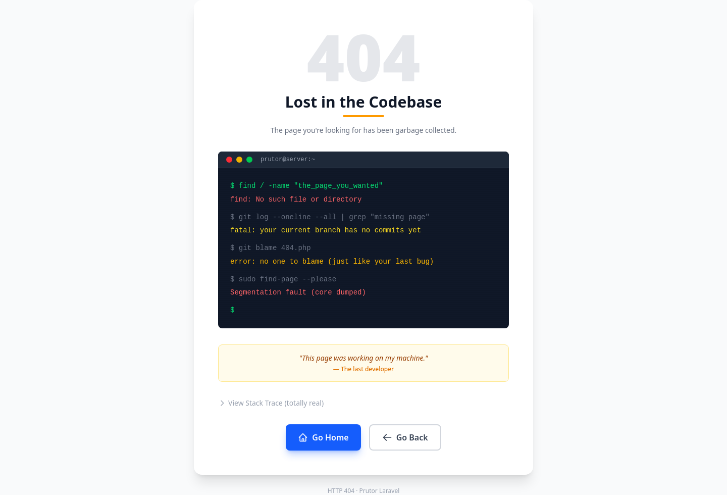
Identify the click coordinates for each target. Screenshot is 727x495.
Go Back (405, 437)
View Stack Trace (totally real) (271, 403)
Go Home (323, 437)
